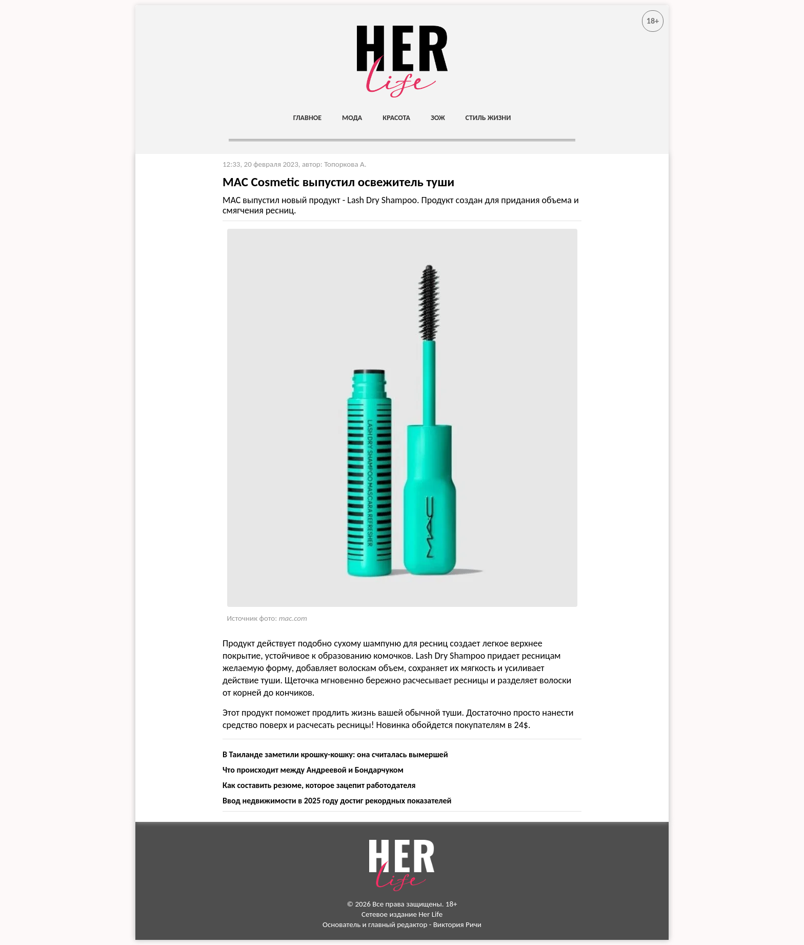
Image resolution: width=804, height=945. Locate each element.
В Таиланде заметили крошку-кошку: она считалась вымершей (335, 754)
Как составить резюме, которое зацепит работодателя (319, 785)
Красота (396, 117)
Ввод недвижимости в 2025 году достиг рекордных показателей (337, 800)
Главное (307, 117)
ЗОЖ (438, 117)
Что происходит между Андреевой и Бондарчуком (313, 770)
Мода (352, 117)
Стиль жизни (488, 117)
